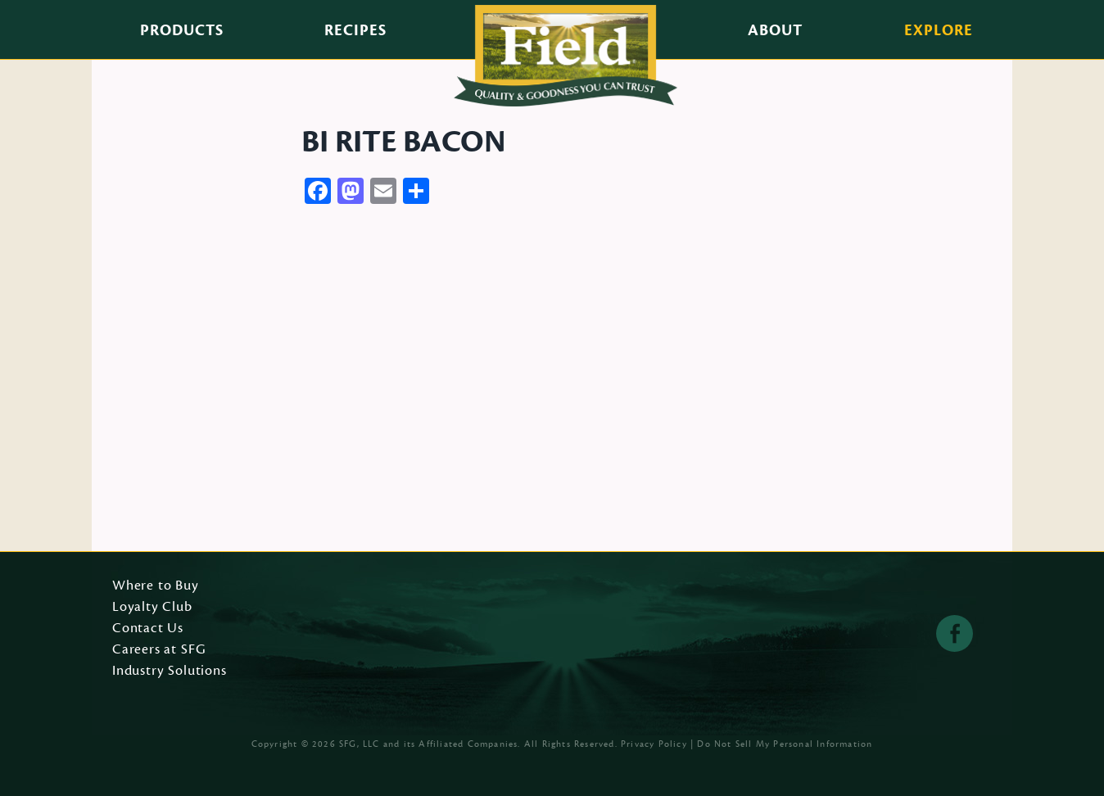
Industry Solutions (169, 671)
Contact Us (147, 629)
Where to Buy (155, 586)
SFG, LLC (359, 744)
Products (182, 30)
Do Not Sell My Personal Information (784, 744)
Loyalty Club (152, 607)
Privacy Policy (654, 744)
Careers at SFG (159, 650)
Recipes (355, 30)
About (775, 30)
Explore (938, 30)
